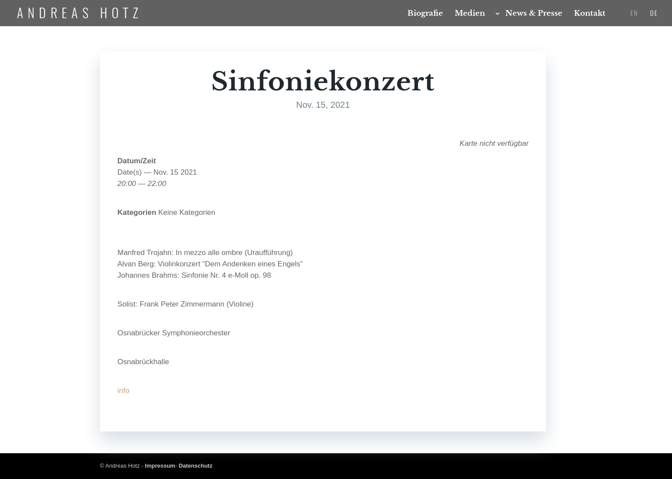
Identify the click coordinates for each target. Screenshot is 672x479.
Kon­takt (590, 14)
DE (654, 13)
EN (634, 13)
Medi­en (470, 14)
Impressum (160, 465)
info (123, 390)
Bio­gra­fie (425, 14)
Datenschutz (195, 465)
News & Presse (533, 14)
